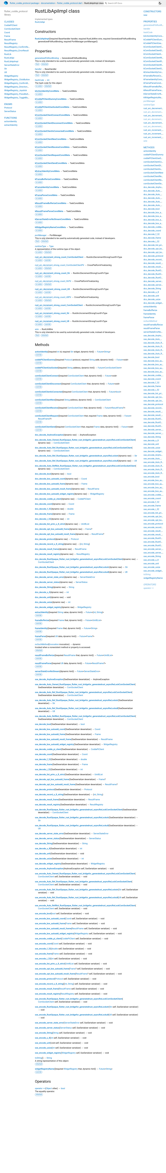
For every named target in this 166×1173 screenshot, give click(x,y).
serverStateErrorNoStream (47, 671)
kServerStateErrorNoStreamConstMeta (53, 219)
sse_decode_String (43, 843)
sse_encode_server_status (47, 1028)
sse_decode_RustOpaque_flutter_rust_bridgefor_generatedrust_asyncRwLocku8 (72, 825)
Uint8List (85, 524)
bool (118, 392)
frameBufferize (42, 620)
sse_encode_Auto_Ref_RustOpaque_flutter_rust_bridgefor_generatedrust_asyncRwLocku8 (76, 897)
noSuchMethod (42, 644)
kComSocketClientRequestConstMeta (52, 155)
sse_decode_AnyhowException (49, 679)
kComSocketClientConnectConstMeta (52, 115)
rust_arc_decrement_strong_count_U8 (52, 289)
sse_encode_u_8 (42, 1038)
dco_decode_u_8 (42, 592)
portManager (41, 235)
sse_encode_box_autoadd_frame (50, 923)
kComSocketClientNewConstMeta (50, 139)
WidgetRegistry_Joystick (15, 90)
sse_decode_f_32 (43, 759)
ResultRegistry (83, 554)
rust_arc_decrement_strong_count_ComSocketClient (59, 257)
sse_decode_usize (43, 858)
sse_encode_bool (43, 913)
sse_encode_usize (43, 1048)
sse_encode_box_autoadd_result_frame (53, 928)
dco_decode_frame (44, 514)
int (48, 80)
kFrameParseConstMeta (46, 195)
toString (38, 1058)
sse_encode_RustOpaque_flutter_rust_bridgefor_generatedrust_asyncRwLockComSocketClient (78, 999)
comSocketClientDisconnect (48, 384)
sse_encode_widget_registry (48, 1053)
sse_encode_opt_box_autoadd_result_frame (55, 974)
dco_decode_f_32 (43, 509)
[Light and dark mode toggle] (160, 3)
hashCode (39, 80)
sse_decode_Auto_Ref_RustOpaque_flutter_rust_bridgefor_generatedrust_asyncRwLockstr (76, 700)
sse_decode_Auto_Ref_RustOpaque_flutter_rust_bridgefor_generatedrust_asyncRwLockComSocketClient (83, 692)
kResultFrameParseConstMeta (49, 211)
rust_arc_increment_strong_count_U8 (52, 321)
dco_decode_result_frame (47, 549)
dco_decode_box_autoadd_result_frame (53, 489)
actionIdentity (41, 352)
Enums (8, 104)
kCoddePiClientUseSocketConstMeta (52, 107)
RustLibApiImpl (42, 38)
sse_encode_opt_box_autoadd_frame (52, 969)
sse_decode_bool (43, 724)
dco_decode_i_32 (43, 519)
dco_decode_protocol (45, 539)
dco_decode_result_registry (47, 554)
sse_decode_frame (43, 764)
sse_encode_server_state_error (49, 1023)
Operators (149, 584)
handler (38, 69)
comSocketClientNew (45, 400)
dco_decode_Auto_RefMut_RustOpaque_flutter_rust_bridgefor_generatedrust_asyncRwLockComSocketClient (85, 466)
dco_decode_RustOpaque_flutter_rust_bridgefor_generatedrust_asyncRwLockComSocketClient (79, 559)
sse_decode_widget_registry (48, 863)
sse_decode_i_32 (43, 769)
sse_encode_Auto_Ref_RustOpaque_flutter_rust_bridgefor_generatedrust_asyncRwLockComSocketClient (83, 881)
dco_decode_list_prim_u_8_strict (50, 524)
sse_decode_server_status (47, 838)
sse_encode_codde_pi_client (48, 938)
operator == (40, 1088)
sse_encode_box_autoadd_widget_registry (54, 933)
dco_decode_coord (43, 504)
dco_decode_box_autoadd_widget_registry (54, 494)
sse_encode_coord (43, 943)
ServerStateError (87, 577)
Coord (84, 479)
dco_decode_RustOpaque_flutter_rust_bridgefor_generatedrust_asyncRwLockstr (72, 567)
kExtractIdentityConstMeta (47, 171)
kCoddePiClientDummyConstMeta (51, 99)
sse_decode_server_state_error (49, 833)
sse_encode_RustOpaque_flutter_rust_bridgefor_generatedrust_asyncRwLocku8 (72, 1015)
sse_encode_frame (43, 954)
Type (51, 246)
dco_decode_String (44, 587)
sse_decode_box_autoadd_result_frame (53, 739)
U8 (135, 461)
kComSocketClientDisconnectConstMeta (54, 123)
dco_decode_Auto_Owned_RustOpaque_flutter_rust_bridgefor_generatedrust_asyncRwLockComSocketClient (85, 440)
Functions (10, 117)
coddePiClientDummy (45, 360)
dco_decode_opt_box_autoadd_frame (52, 529)
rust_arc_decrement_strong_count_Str (52, 273)
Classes (9, 21)
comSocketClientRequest (46, 416)
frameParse (40, 636)
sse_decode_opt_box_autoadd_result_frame (55, 784)
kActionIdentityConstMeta (47, 91)
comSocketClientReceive (46, 408)
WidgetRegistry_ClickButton (17, 79)
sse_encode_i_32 (43, 958)
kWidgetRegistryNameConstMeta (50, 227)
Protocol (68, 360)
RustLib (7, 54)
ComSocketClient (113, 368)
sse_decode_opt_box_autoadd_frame (52, 779)
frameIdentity (41, 628)
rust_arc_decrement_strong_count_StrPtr (53, 281)
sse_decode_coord (43, 754)
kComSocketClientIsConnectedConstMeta (54, 131)
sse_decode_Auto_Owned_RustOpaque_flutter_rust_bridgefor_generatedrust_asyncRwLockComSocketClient (85, 684)
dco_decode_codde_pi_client (48, 499)
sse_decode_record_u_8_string (49, 794)
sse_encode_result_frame (46, 989)
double (70, 509)
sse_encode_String (43, 1033)
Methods (148, 147)
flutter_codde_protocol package (24, 3)
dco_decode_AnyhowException (49, 435)
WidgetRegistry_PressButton (17, 94)
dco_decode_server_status (47, 582)
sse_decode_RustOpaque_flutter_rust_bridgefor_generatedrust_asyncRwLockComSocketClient (78, 809)
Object (49, 1088)
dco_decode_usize (43, 602)
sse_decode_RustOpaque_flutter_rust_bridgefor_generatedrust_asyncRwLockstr (72, 817)
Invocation (54, 644)
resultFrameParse (43, 663)
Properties (150, 21)
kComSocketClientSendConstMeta (51, 163)
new (145, 15)
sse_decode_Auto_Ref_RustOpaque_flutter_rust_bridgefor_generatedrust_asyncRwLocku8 (76, 708)
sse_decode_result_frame (46, 799)
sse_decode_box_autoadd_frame (50, 734)
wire (37, 329)
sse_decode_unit (42, 853)
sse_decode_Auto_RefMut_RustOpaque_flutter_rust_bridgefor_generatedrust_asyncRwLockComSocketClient (85, 716)
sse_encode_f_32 (43, 948)
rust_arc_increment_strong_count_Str (52, 313)
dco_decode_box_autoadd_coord (50, 479)
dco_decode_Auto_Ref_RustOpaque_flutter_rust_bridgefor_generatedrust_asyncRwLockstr (76, 456)
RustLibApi (40, 22)
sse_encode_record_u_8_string (49, 984)
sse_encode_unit (42, 1043)
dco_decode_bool (43, 474)
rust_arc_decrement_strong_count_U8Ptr (53, 297)
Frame (100, 416)
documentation (48, 3)
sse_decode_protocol (44, 789)
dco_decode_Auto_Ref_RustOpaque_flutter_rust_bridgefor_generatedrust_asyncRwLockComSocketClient (83, 448)
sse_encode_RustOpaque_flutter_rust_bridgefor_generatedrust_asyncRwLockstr (72, 1007)
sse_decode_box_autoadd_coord (50, 729)
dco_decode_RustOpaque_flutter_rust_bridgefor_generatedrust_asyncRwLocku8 (72, 572)
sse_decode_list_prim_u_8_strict (50, 774)
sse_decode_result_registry (47, 804)
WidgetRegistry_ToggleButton (17, 97)
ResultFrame (117, 408)
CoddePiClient (84, 499)
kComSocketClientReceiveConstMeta (52, 147)
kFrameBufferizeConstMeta (47, 179)
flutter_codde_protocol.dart (69, 3)
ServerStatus (81, 582)
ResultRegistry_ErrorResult (16, 50)
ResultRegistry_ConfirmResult (18, 47)
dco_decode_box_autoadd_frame (50, 484)
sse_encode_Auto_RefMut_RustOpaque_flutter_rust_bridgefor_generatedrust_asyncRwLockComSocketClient (85, 905)
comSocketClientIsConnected (48, 392)
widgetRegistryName (44, 1069)
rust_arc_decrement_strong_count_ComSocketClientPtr (59, 265)
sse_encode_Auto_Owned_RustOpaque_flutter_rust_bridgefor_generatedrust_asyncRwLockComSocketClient (85, 873)
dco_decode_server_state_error (49, 577)
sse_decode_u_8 (42, 848)
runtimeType (40, 246)
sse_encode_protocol (44, 979)
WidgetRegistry (97, 494)
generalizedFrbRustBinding (47, 58)
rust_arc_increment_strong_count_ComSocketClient (59, 305)
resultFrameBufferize (44, 655)
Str (72, 352)
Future (100, 352)
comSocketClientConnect (46, 376)
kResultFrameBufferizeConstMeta (50, 203)
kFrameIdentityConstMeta (47, 187)
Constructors (152, 11)
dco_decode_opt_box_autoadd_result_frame (55, 534)
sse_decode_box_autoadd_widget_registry (54, 744)
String (106, 352)
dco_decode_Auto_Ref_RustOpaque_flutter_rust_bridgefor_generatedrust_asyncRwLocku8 (76, 461)
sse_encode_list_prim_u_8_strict (50, 963)
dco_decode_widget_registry (48, 607)
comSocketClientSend (45, 427)
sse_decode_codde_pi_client (48, 749)
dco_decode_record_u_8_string (49, 544)
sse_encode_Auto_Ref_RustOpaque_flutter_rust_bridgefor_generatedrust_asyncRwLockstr (76, 889)
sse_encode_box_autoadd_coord (50, 918)
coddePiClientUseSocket (46, 368)
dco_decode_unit (43, 597)
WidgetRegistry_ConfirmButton (18, 83)
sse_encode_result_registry (47, 994)
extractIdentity (41, 612)
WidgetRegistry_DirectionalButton (19, 87)
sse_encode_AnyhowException (49, 868)
